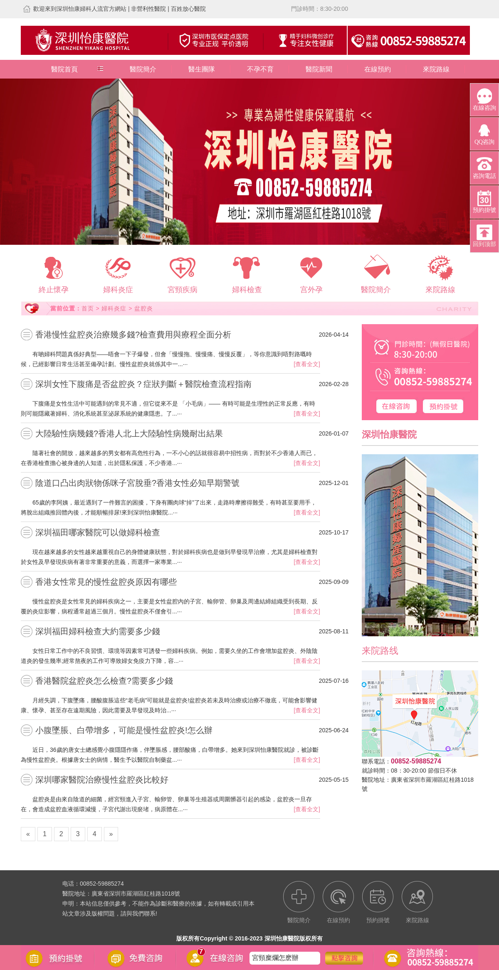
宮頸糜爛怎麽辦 (275, 957)
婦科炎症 (113, 308)
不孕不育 (260, 69)
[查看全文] (307, 364)
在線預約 (377, 69)
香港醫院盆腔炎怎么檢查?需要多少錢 (104, 680)
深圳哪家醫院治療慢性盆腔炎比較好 (101, 779)
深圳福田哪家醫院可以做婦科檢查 (97, 532)
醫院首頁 (64, 69)
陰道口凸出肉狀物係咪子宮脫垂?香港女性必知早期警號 (137, 482)
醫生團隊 (201, 69)
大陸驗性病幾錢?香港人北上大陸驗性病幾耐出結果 (129, 433)
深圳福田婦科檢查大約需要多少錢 (97, 631)
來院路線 (436, 69)
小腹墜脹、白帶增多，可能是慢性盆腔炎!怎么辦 (123, 730)
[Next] (111, 834)
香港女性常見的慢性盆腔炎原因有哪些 (106, 581)
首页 (88, 308)
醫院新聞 (319, 69)
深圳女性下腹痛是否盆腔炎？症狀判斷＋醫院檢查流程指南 (143, 384)
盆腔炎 (143, 308)
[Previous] (28, 834)
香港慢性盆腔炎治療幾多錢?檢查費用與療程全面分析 (133, 334)
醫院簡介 (143, 69)
